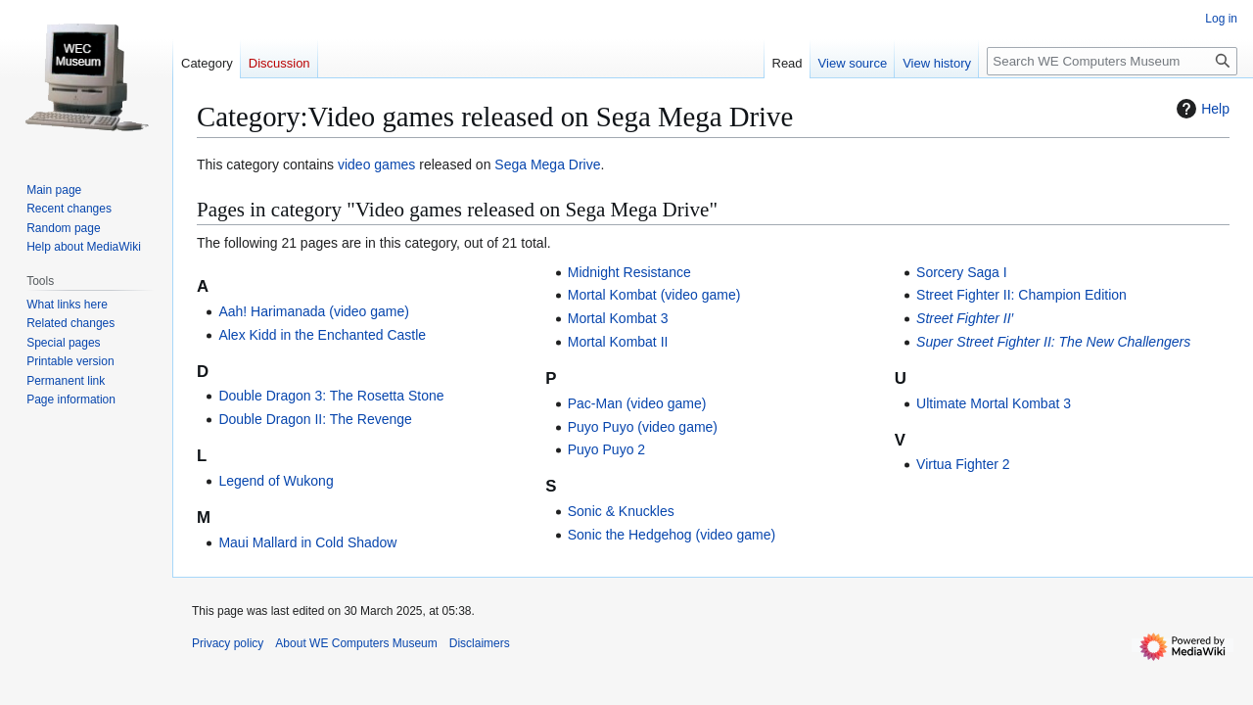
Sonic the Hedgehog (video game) (671, 534)
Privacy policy (227, 643)
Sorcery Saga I (961, 272)
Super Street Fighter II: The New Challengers (1053, 342)
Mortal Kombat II (618, 342)
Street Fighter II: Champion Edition (1021, 295)
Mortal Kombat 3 (618, 318)
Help (1201, 108)
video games (376, 164)
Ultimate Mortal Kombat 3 (993, 403)
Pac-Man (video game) (637, 403)
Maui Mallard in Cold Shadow (307, 542)
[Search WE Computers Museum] (1112, 61)
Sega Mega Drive (547, 164)
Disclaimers (479, 643)
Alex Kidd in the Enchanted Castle (322, 335)
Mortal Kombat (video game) (654, 295)
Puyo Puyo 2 (606, 449)
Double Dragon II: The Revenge (314, 419)
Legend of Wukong (275, 481)
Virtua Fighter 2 (962, 464)
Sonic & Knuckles (621, 511)
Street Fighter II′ (964, 318)
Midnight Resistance (629, 272)
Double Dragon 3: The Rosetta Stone (330, 395)
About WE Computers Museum (356, 643)
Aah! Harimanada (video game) (313, 311)
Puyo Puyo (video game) (643, 427)
